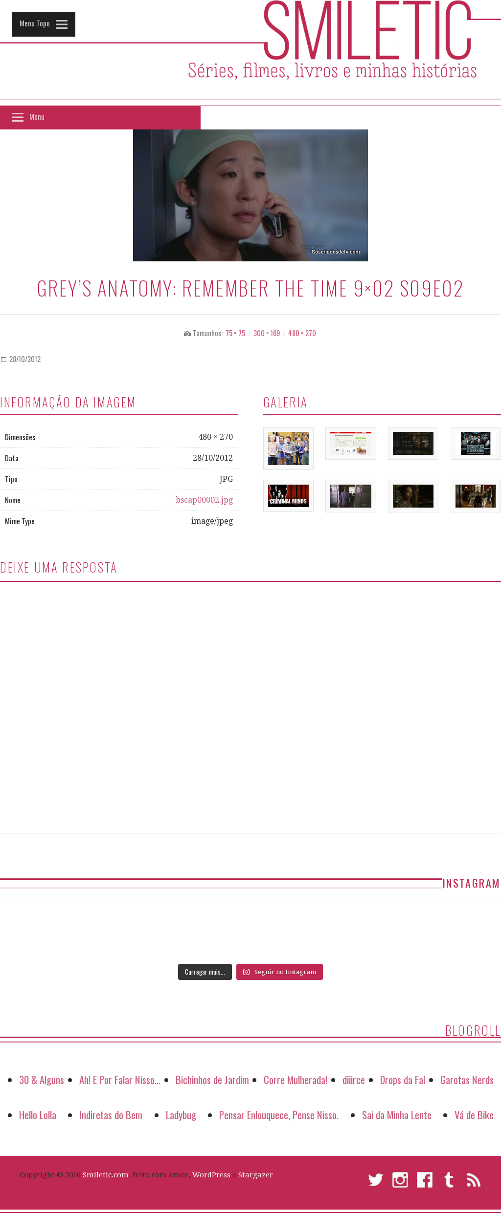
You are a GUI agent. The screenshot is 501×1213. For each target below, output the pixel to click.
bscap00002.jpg (204, 500)
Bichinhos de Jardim (212, 1079)
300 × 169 (266, 333)
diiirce (353, 1079)
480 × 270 (302, 333)
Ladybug (181, 1114)
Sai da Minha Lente (397, 1114)
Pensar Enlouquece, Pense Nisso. (279, 1114)
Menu (37, 116)
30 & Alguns (41, 1079)
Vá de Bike (474, 1114)
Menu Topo (35, 23)
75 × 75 (235, 333)
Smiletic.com (106, 1174)
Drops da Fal (402, 1079)
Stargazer (255, 1174)
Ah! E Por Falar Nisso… (119, 1079)
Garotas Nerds (467, 1079)
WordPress (211, 1174)
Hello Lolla (37, 1114)
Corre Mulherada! (295, 1079)
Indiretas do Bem (110, 1114)
